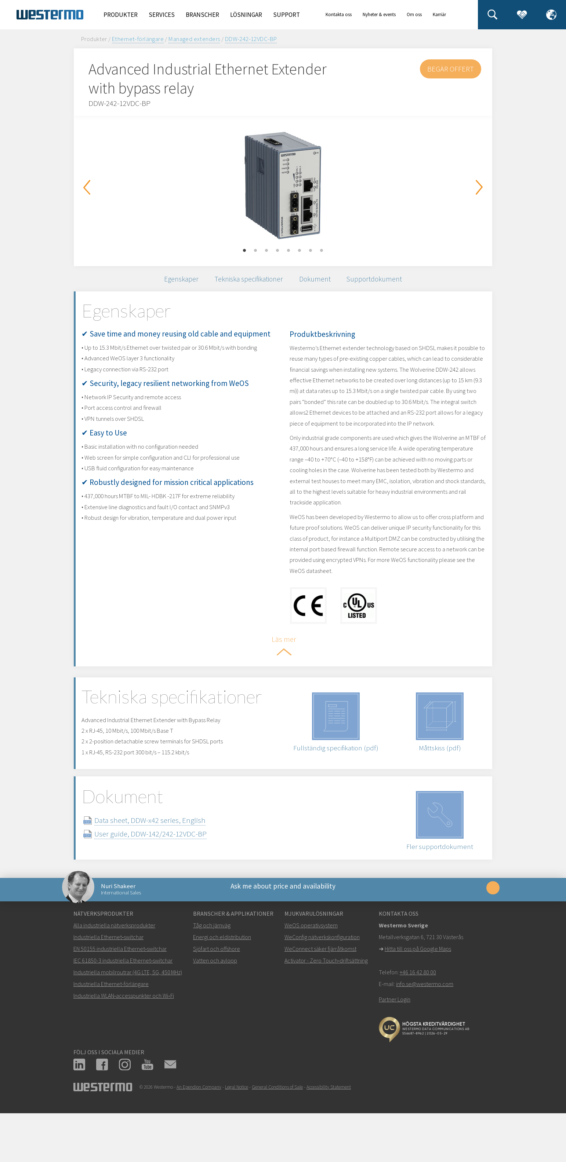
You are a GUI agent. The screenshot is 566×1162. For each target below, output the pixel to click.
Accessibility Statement (328, 1139)
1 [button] (244, 250)
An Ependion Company (199, 1139)
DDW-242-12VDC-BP (251, 39)
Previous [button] (86, 187)
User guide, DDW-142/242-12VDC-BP (165, 878)
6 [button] (299, 250)
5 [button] (288, 250)
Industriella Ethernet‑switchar (108, 989)
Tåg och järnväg (212, 977)
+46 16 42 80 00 (418, 1024)
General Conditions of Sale (277, 1139)
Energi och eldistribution (222, 989)
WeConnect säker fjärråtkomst (320, 1001)
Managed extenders (194, 39)
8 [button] (321, 250)
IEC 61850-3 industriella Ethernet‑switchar (123, 1012)
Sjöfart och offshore (216, 1001)
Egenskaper (170, 281)
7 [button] (310, 250)
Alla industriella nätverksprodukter (114, 977)
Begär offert (450, 69)
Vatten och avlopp (215, 1012)
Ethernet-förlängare (138, 39)
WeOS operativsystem (311, 977)
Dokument (320, 281)
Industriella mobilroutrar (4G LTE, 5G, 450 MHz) (127, 1024)
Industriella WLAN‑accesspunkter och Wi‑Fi (123, 1048)
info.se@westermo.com (424, 1036)
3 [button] (266, 250)
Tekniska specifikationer (246, 281)
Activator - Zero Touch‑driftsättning (326, 1012)
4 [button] (277, 250)
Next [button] (479, 187)
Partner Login (394, 1051)
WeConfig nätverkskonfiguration (322, 989)
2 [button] (255, 250)
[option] (283, 185)
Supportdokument (385, 281)
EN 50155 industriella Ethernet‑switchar (120, 1001)
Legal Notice (236, 1139)
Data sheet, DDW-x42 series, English (164, 865)
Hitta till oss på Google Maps (418, 1001)
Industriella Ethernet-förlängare (111, 1036)
